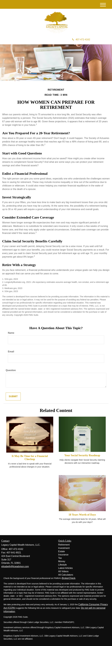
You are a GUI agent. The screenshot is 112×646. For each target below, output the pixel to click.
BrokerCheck (68, 578)
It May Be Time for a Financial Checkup (30, 457)
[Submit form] (13, 397)
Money (61, 561)
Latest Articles (65, 568)
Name (11, 333)
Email (11, 351)
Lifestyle (62, 564)
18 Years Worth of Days (82, 514)
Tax (60, 558)
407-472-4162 (81, 39)
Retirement (64, 544)
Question (11, 370)
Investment (64, 548)
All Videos (63, 571)
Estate (61, 551)
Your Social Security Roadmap (82, 455)
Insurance (63, 554)
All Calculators (65, 575)
